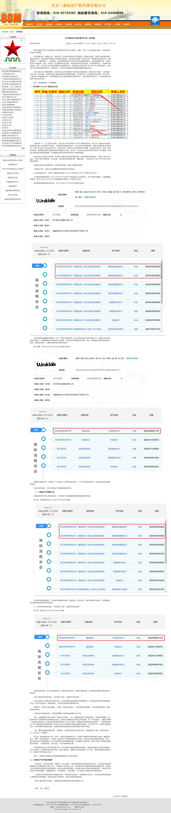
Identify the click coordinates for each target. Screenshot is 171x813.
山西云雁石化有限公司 (10, 76)
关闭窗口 (124, 796)
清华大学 (5, 128)
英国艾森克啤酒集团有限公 (11, 71)
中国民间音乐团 (7, 112)
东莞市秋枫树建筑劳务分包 (11, 146)
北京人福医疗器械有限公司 (11, 100)
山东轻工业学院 (7, 118)
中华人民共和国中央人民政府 (12, 169)
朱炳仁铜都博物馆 (8, 105)
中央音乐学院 (7, 115)
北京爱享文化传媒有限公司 (11, 84)
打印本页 (116, 796)
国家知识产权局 (12, 173)
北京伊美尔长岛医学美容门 (11, 138)
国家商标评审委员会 (12, 190)
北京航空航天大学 (8, 74)
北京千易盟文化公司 (9, 97)
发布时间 (80, 43)
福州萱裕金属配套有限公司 (11, 141)
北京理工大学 (7, 123)
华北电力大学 (7, 125)
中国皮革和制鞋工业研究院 (11, 110)
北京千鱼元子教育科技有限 (11, 82)
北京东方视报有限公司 (10, 102)
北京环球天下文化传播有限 (11, 143)
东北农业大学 (7, 120)
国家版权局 (13, 165)
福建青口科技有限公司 (10, 135)
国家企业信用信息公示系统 (12, 160)
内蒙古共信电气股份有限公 (11, 89)
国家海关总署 (13, 178)
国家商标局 (13, 186)
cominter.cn (76, 809)
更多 (23, 148)
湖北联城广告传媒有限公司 (11, 133)
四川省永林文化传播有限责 (11, 130)
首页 (12, 32)
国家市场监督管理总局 (13, 199)
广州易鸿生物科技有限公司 (11, 79)
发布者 (68, 43)
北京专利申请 (13, 195)
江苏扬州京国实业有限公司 (11, 94)
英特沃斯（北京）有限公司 (11, 87)
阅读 (93, 43)
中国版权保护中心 (12, 182)
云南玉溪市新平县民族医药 (11, 107)
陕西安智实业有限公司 (10, 92)
